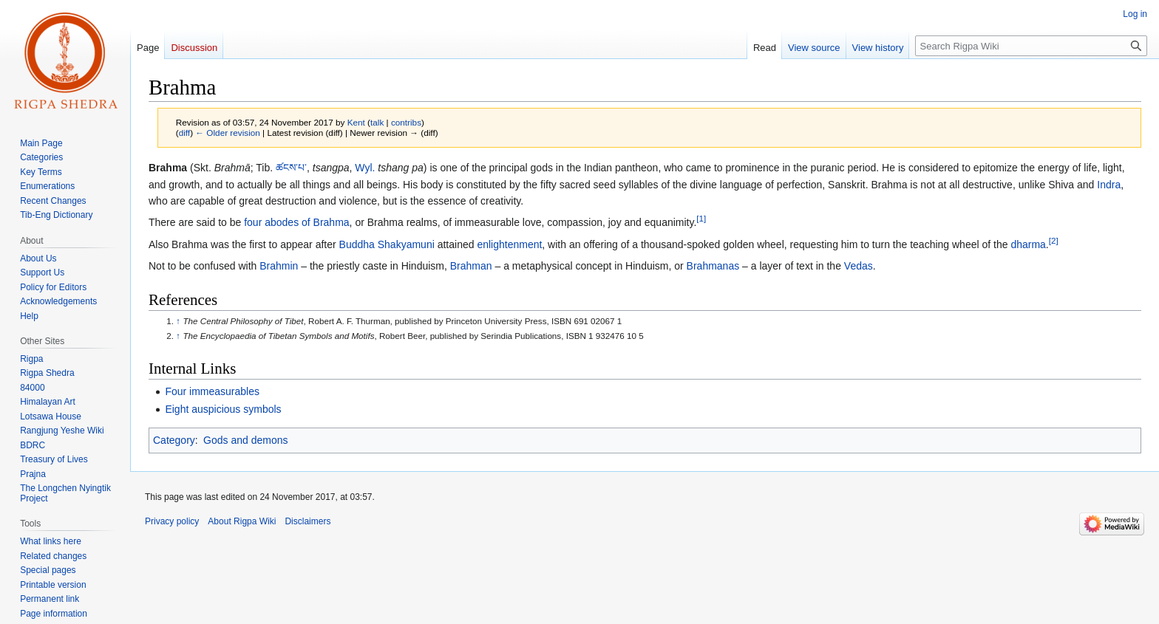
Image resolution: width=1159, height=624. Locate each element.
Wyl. (365, 168)
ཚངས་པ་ (291, 168)
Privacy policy (172, 521)
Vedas (858, 266)
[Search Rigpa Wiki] (1031, 45)
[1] (701, 219)
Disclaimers (307, 521)
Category (174, 440)
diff (184, 132)
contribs (406, 122)
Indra (1109, 185)
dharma (1027, 244)
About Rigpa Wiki (242, 521)
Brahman (471, 266)
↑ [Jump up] (178, 321)
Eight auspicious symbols (223, 409)
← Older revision (227, 132)
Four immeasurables (212, 391)
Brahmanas (713, 266)
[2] (1053, 240)
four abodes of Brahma (296, 222)
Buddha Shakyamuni (387, 244)
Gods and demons (245, 440)
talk (377, 122)
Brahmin (278, 266)
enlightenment (509, 244)
